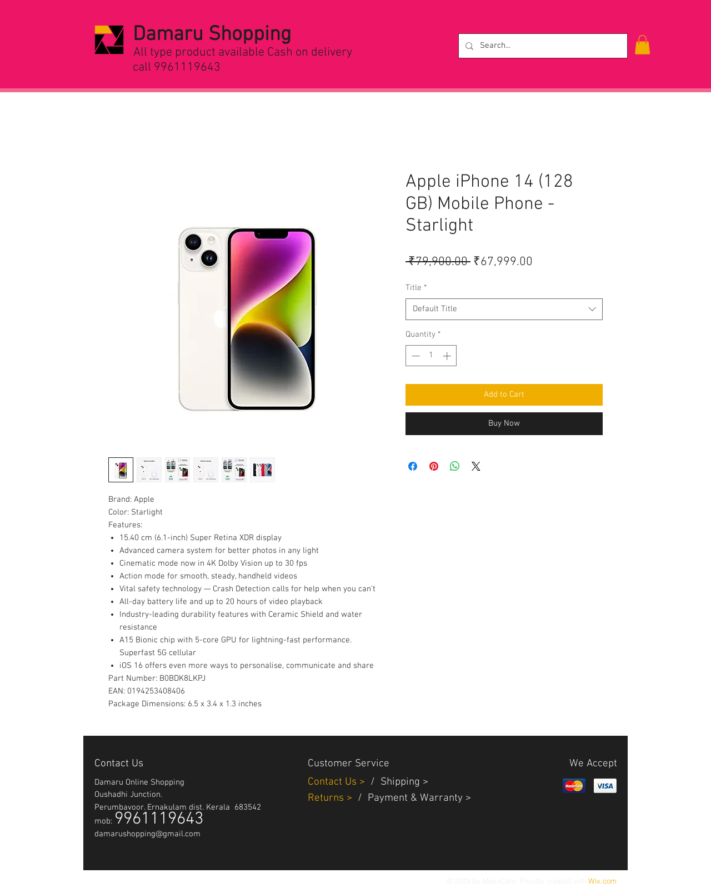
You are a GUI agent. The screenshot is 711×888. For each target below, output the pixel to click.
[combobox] (504, 309)
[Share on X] (476, 466)
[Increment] (447, 356)
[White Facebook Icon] (123, 880)
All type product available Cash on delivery (242, 52)
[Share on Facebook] (412, 466)
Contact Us (333, 782)
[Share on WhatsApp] (455, 466)
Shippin (397, 782)
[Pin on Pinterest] (433, 466)
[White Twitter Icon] (100, 880)
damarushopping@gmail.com (147, 834)
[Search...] (542, 46)
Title (416, 288)
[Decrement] (414, 356)
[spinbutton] (431, 356)
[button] (642, 44)
